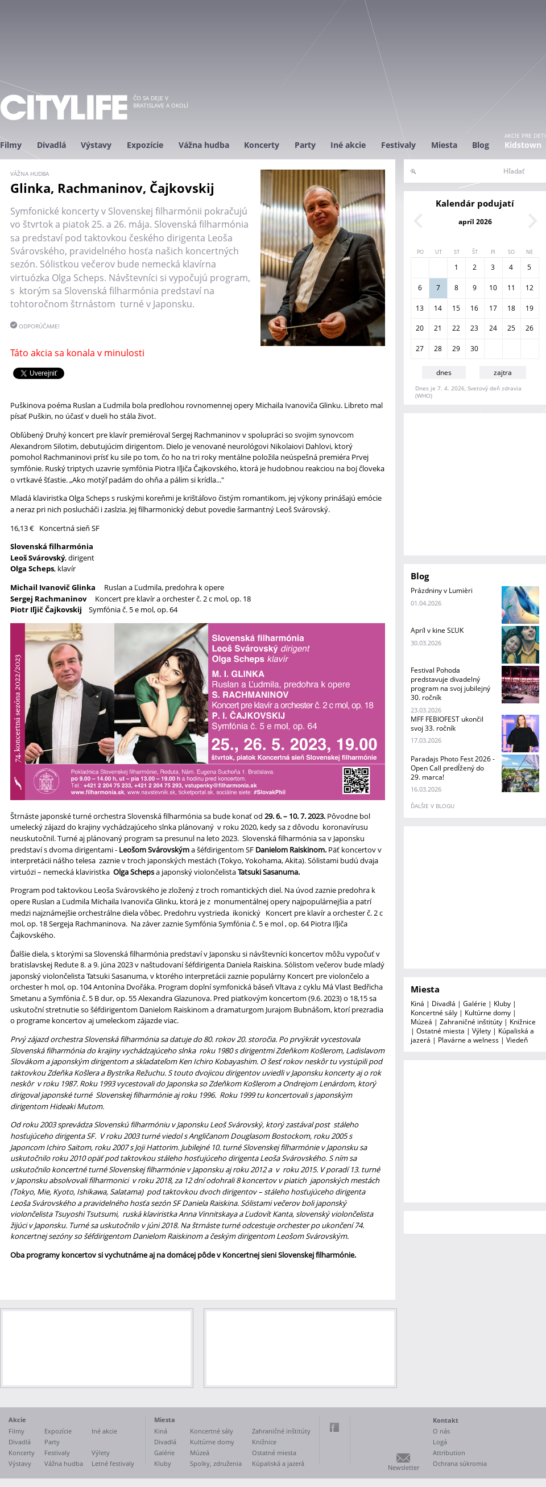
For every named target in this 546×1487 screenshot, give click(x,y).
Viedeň (517, 1040)
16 (474, 308)
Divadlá (51, 144)
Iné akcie (348, 144)
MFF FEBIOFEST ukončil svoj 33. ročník (447, 723)
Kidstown (522, 144)
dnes (444, 372)
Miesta (444, 144)
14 (438, 308)
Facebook (334, 1427)
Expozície (145, 144)
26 (529, 328)
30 (474, 348)
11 (511, 288)
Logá (440, 1441)
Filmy (11, 144)
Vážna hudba (204, 144)
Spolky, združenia (216, 1463)
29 (456, 348)
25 (511, 328)
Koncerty (261, 144)
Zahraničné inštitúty (471, 1022)
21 (438, 328)
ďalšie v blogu (432, 806)
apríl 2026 (475, 221)
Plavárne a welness (468, 1040)
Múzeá (421, 1022)
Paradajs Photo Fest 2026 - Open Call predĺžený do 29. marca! (453, 768)
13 (420, 308)
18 (511, 308)
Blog (480, 144)
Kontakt (445, 1420)
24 (493, 328)
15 (456, 308)
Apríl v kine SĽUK (437, 630)
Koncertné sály (434, 1013)
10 (493, 288)
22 (456, 328)
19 (529, 308)
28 (438, 348)
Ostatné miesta (440, 1031)
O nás (441, 1431)
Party (305, 144)
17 (493, 308)
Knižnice (523, 1022)
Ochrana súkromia (460, 1463)
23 (474, 328)
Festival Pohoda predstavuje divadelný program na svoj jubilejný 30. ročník (450, 683)
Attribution (449, 1452)
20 (420, 328)
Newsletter (403, 1467)
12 (529, 288)
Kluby (502, 1003)
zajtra (503, 372)
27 (420, 348)
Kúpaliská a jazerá (278, 1463)
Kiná (417, 1003)
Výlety (481, 1031)
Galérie (474, 1003)
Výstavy (96, 144)
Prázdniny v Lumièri (442, 590)
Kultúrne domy (488, 1013)
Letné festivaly (113, 1463)
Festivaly (398, 144)
